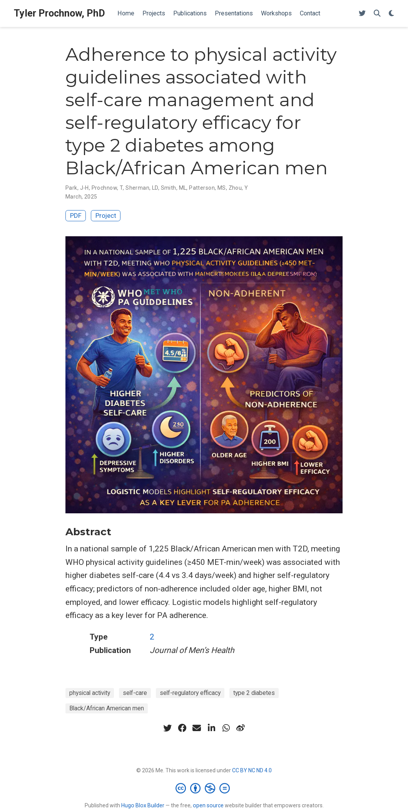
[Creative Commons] (204, 788)
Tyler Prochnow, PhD (59, 13)
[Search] (377, 13)
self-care (135, 692)
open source (208, 805)
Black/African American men (106, 708)
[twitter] (167, 728)
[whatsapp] (226, 728)
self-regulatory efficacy (190, 692)
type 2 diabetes (254, 692)
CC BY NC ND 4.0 (252, 770)
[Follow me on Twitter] (362, 13)
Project (105, 215)
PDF (76, 215)
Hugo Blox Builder (142, 805)
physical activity (89, 692)
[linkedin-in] (211, 728)
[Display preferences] (391, 13)
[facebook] (182, 728)
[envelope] (196, 728)
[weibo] (240, 728)
